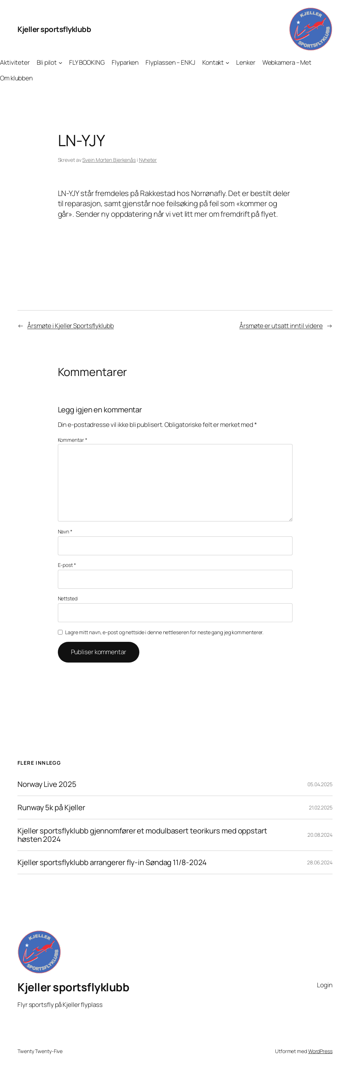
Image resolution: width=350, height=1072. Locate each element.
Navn (65, 531)
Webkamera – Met (287, 62)
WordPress (320, 1051)
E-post (67, 564)
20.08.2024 (320, 834)
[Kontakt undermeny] (227, 62)
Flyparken (125, 62)
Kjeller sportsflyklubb (54, 29)
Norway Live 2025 (46, 784)
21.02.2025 (321, 807)
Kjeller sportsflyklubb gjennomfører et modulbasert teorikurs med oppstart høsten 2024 (142, 835)
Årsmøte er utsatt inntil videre (281, 325)
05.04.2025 (320, 784)
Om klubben (16, 78)
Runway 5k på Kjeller (51, 807)
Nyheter (148, 159)
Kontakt (213, 62)
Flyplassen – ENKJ (170, 62)
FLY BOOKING (87, 62)
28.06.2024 (320, 862)
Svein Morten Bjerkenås (109, 159)
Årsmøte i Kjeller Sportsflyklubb (70, 325)
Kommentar (72, 439)
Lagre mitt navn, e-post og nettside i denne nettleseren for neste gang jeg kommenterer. (164, 632)
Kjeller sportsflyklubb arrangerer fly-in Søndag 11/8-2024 (112, 862)
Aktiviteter (15, 62)
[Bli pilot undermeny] (60, 62)
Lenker (245, 62)
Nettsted (67, 598)
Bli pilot (47, 62)
